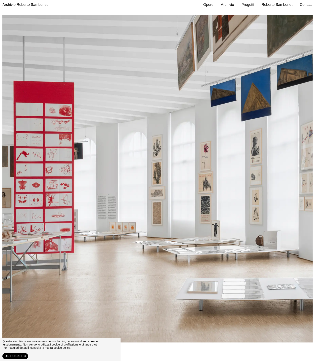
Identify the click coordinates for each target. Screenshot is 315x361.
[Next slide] (235, 187)
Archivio (227, 4)
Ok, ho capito (15, 356)
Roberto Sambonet (277, 4)
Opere (208, 4)
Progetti (247, 4)
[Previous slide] (80, 187)
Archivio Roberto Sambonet (25, 4)
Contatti (306, 4)
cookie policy (62, 347)
